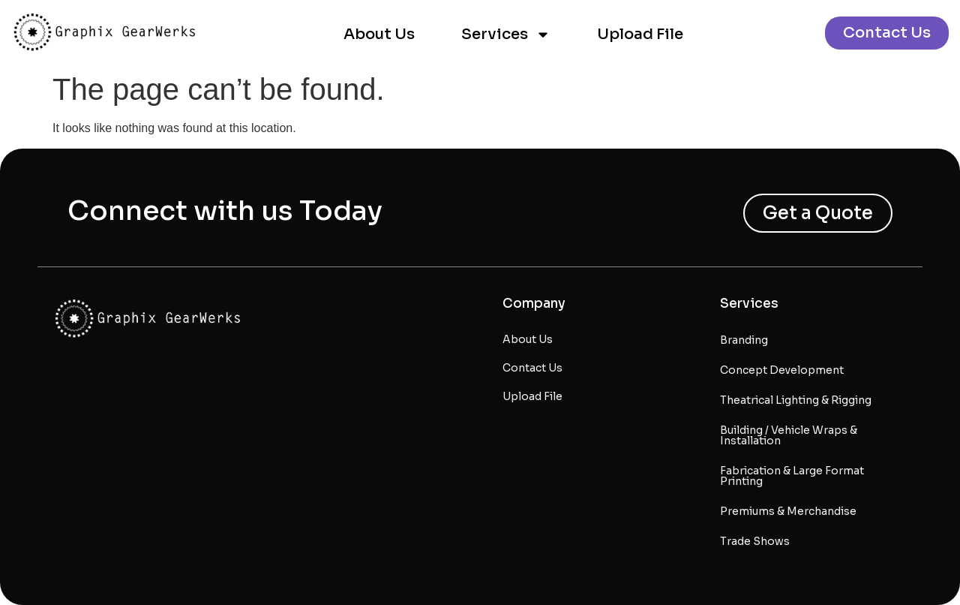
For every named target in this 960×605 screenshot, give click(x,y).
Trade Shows (755, 541)
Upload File (640, 34)
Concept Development (782, 370)
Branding (744, 340)
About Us (379, 34)
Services (505, 35)
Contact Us (532, 368)
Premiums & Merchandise (788, 511)
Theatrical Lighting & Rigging (796, 400)
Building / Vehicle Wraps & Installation (788, 435)
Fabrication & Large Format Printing (792, 476)
